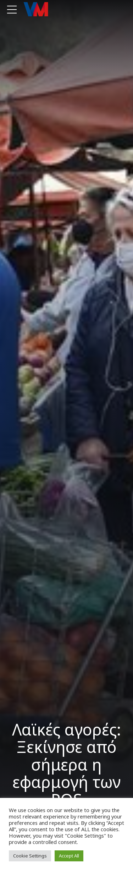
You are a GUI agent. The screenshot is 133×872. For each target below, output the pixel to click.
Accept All (69, 856)
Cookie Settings (30, 856)
